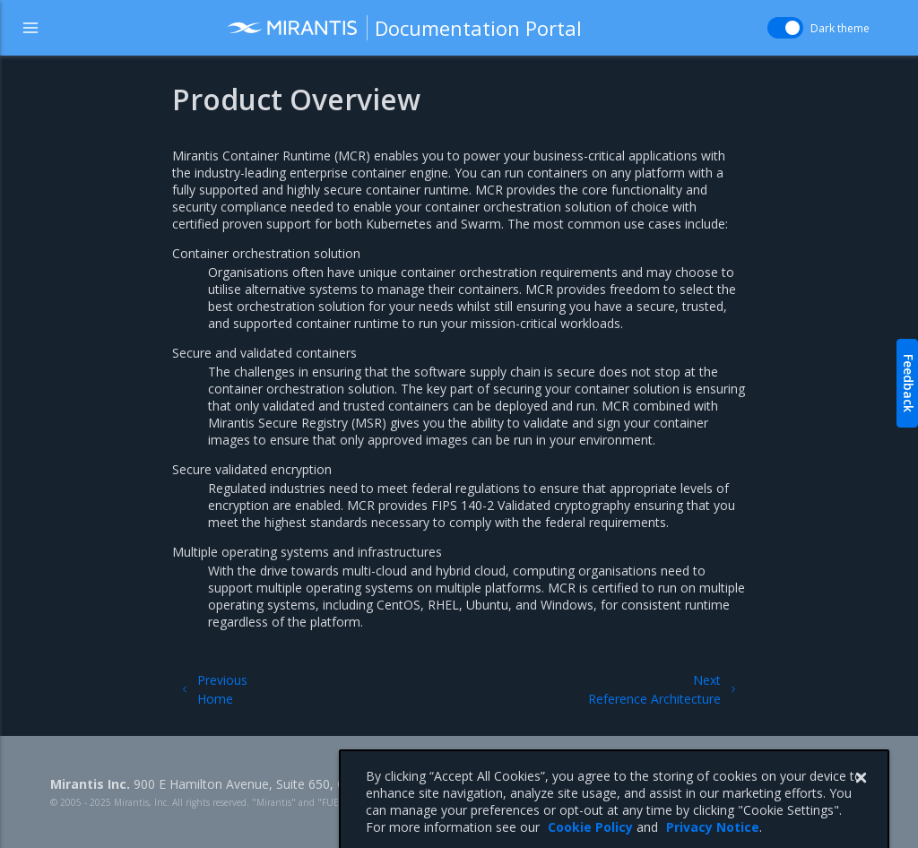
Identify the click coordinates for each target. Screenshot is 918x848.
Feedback (908, 383)
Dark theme (840, 28)
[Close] (860, 795)
